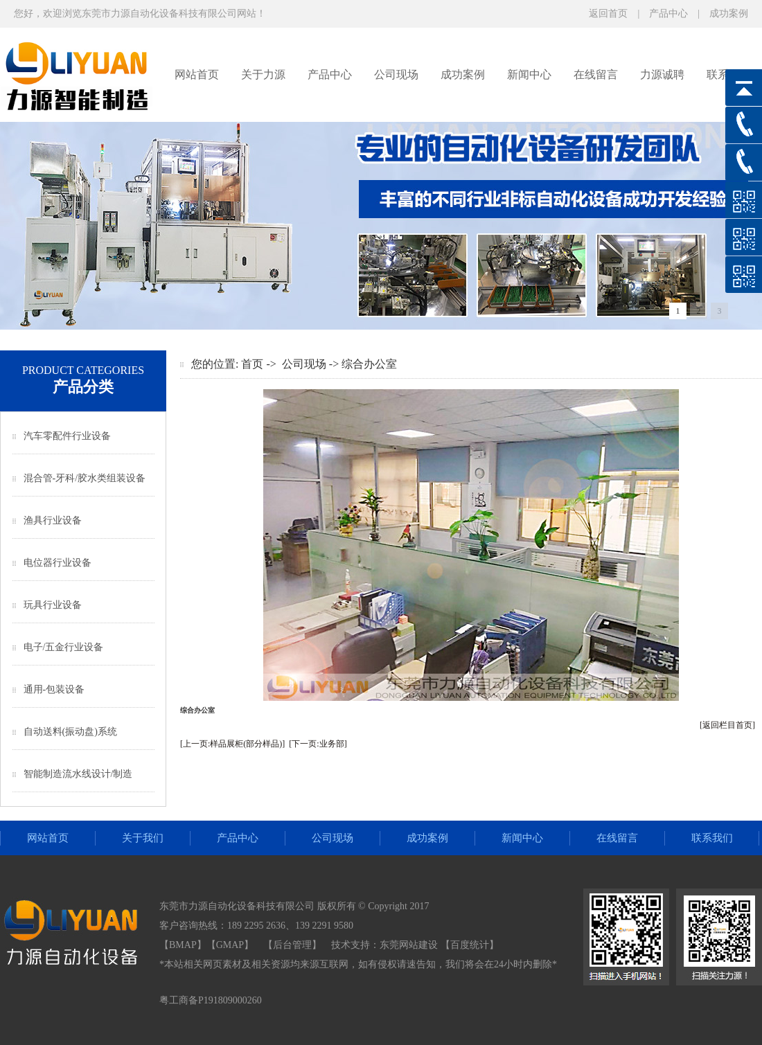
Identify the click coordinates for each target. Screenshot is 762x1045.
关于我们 (142, 837)
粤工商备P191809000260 (210, 1000)
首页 (252, 364)
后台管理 (292, 945)
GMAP (230, 945)
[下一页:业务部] (317, 744)
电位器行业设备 (57, 562)
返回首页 (608, 13)
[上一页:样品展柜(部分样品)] (232, 744)
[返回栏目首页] (727, 725)
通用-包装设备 (54, 689)
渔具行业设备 (53, 520)
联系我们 (712, 837)
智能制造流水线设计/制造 (78, 774)
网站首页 (197, 74)
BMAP (183, 945)
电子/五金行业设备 (64, 647)
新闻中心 (529, 74)
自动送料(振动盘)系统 (70, 731)
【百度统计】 (470, 945)
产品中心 (668, 13)
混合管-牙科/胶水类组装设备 (85, 478)
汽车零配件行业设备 (67, 436)
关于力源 (263, 74)
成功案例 (728, 13)
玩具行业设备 (53, 605)
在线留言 (596, 74)
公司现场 (396, 74)
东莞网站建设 (409, 945)
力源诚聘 (662, 74)
